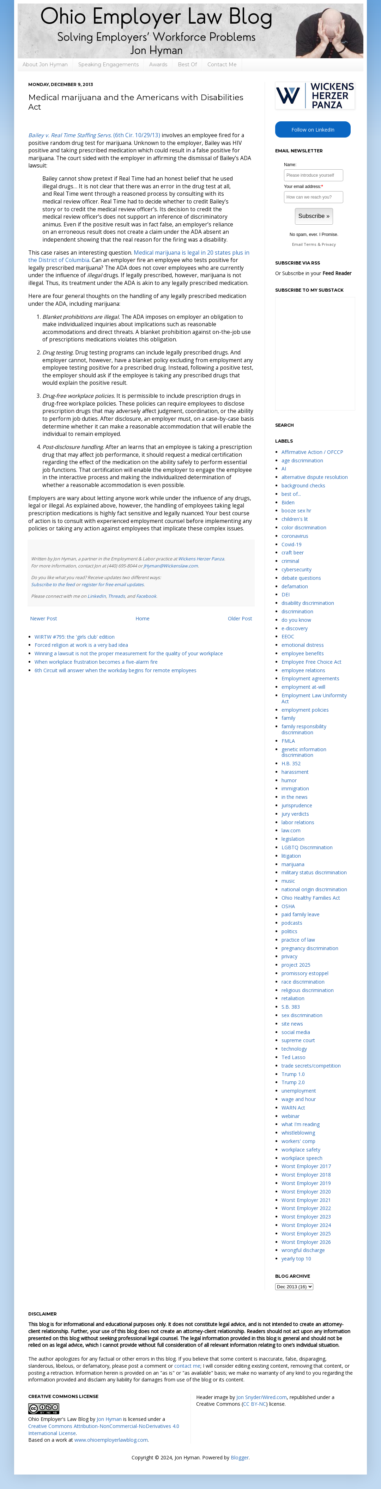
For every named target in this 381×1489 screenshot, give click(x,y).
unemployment (299, 1090)
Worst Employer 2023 (306, 1216)
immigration (295, 788)
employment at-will (303, 686)
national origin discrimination (314, 889)
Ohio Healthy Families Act (311, 897)
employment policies (305, 709)
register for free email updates (112, 585)
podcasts (292, 922)
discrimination (297, 611)
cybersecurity (297, 569)
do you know (296, 619)
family (288, 718)
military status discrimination (314, 872)
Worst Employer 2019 (306, 1183)
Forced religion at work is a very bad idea (81, 645)
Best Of (187, 64)
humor (289, 780)
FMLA (288, 740)
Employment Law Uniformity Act (314, 698)
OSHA (288, 906)
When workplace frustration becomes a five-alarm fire (96, 661)
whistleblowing (298, 1132)
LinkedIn (96, 596)
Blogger (240, 1457)
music (288, 880)
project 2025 (296, 964)
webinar (291, 1116)
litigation (291, 855)
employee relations (303, 670)
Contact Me (222, 64)
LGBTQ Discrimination (307, 847)
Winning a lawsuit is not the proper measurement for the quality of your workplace (129, 653)
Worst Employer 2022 (306, 1208)
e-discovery (295, 628)
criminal (290, 561)
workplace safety (301, 1149)
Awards (158, 64)
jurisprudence (297, 805)
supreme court (298, 1040)
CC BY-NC (254, 1403)
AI (284, 468)
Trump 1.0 (293, 1074)
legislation (293, 838)
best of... (291, 494)
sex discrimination (302, 1015)
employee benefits (303, 653)
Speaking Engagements (108, 64)
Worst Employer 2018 (306, 1174)
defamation (295, 586)
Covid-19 (292, 544)
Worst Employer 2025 (306, 1233)
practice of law (298, 939)
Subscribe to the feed (53, 585)
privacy (289, 956)
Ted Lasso (294, 1057)
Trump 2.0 (293, 1082)
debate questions (301, 578)
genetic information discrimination (304, 752)
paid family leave (301, 914)
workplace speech (302, 1158)
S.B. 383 (291, 1006)
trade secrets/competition (311, 1065)
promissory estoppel (305, 973)
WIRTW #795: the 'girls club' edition (75, 636)
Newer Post (43, 618)
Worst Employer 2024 (306, 1225)
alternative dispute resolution (315, 477)
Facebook (146, 596)
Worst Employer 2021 (306, 1200)
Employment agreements (310, 678)
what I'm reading (301, 1124)
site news (292, 1023)
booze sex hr (296, 510)
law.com (291, 830)
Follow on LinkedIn (312, 129)
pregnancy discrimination (310, 948)
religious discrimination (308, 990)
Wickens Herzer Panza (201, 559)
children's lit (295, 519)
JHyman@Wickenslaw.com (171, 566)
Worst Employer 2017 (306, 1166)
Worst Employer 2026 (306, 1242)
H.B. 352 (291, 763)
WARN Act (293, 1107)
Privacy (329, 244)
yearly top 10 (296, 1258)
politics (289, 931)
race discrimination (303, 981)
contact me (187, 1365)
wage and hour (299, 1099)
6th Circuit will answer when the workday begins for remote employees (115, 670)
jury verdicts (295, 813)
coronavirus (295, 536)
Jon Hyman (109, 1419)
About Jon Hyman (45, 64)
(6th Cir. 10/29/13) (94, 135)
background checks (303, 485)
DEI (286, 594)
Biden (288, 502)
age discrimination (302, 460)
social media (296, 1032)
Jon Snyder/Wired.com (261, 1397)
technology (294, 1048)
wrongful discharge (303, 1250)
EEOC (288, 636)
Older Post (240, 618)
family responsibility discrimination (304, 729)
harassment (295, 771)
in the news (295, 797)
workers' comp (298, 1141)
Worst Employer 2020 (306, 1191)
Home (142, 618)
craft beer (293, 552)
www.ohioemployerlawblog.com (111, 1439)
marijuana (293, 864)
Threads (116, 596)
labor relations (298, 822)
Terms (310, 244)
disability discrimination (308, 603)
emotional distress (303, 645)
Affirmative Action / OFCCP (312, 452)
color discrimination (304, 527)
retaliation (293, 998)
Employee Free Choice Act (311, 661)
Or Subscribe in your (313, 273)
